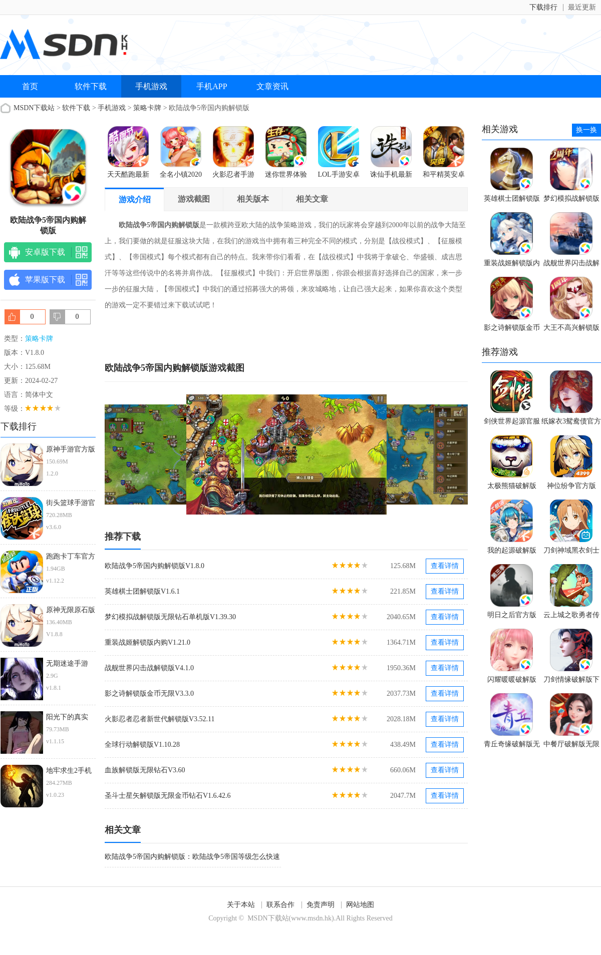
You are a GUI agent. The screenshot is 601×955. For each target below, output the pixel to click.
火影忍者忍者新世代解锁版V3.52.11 (160, 719)
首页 (30, 86)
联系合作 (280, 904)
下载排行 (543, 7)
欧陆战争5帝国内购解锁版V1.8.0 (154, 566)
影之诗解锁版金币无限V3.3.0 (149, 693)
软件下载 (91, 86)
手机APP (211, 86)
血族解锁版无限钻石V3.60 (145, 770)
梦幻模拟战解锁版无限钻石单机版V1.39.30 (170, 617)
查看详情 (445, 566)
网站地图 (360, 904)
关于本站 (241, 904)
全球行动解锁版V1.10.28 (142, 744)
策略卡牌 (147, 108)
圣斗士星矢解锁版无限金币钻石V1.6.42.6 (168, 795)
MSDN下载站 (34, 108)
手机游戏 (151, 86)
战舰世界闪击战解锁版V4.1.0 (149, 668)
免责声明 (321, 904)
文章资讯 (272, 86)
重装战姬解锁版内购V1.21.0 (147, 642)
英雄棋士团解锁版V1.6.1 (142, 591)
